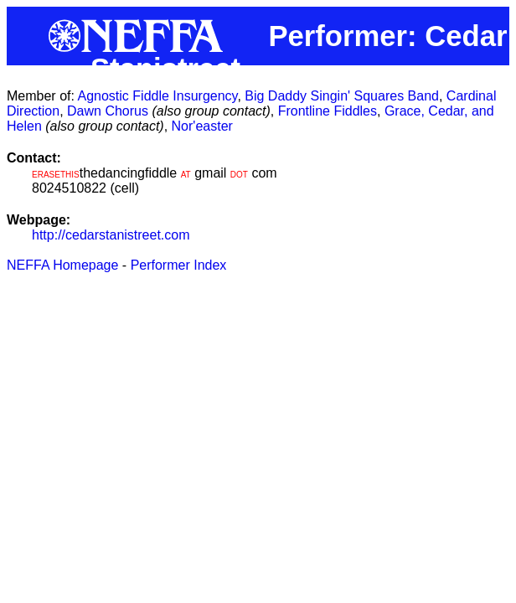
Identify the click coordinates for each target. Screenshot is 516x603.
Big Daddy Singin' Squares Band (342, 96)
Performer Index (179, 265)
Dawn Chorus (107, 111)
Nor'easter (202, 126)
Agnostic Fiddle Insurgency (157, 96)
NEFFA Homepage (62, 265)
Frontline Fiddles (327, 111)
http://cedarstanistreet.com (111, 235)
